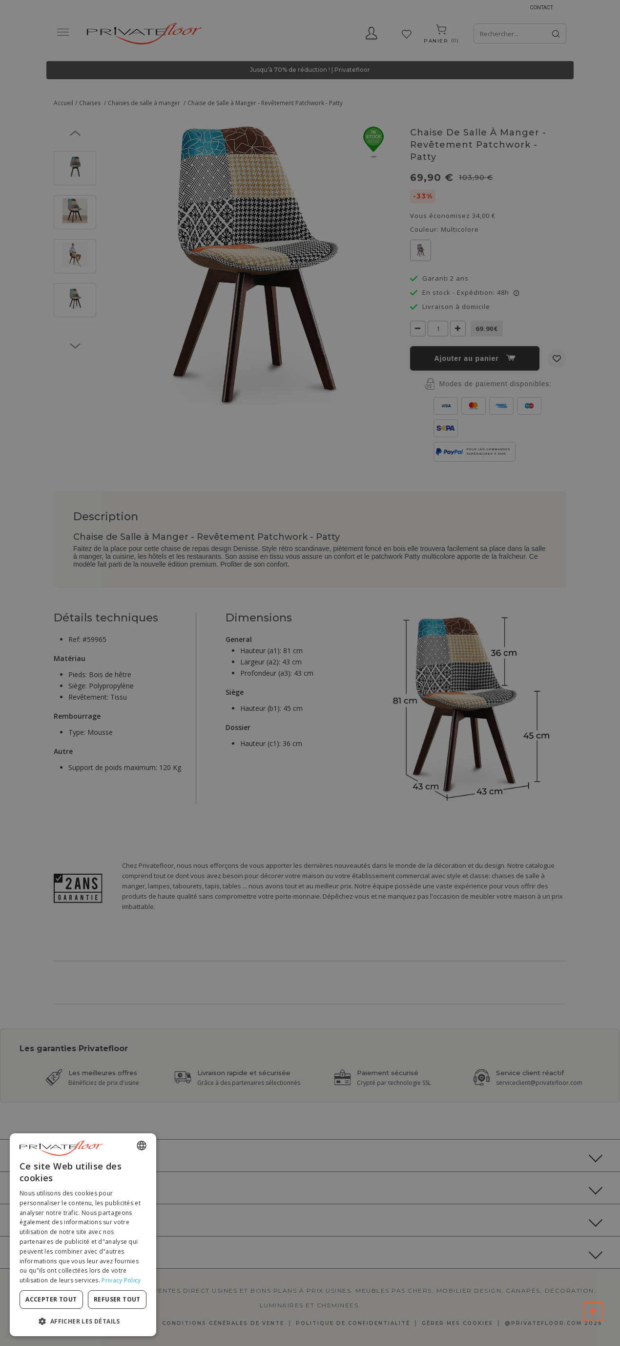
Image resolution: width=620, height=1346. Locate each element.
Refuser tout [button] (117, 1299)
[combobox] (141, 1145)
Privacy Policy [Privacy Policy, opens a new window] (121, 1280)
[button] (83, 1320)
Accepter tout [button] (51, 1299)
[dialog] (83, 1234)
